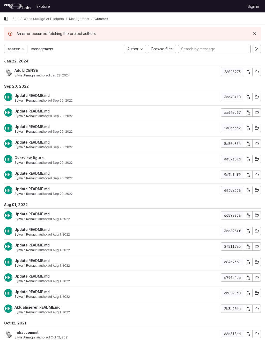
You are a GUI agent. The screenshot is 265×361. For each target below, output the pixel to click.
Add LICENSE (26, 70)
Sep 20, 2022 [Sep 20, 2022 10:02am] (63, 100)
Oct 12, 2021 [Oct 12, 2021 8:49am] (60, 337)
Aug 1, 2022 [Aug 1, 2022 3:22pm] (61, 281)
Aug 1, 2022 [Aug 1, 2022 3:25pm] (61, 250)
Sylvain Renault (26, 100)
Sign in (253, 6)
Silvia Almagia (24, 75)
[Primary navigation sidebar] (6, 19)
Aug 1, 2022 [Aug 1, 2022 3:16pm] (61, 297)
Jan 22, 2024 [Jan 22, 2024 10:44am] (60, 75)
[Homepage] (17, 6)
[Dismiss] (255, 34)
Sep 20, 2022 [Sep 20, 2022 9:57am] (63, 178)
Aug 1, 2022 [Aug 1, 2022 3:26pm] (61, 234)
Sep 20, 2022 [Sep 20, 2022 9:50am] (63, 194)
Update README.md (32, 95)
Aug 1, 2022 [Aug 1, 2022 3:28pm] (61, 219)
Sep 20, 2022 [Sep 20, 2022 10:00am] (63, 163)
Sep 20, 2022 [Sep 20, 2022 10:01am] (63, 116)
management (42, 49)
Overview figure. (29, 157)
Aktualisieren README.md (37, 307)
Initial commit (26, 332)
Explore (43, 6)
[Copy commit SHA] (248, 72)
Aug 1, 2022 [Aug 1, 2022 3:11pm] (61, 312)
